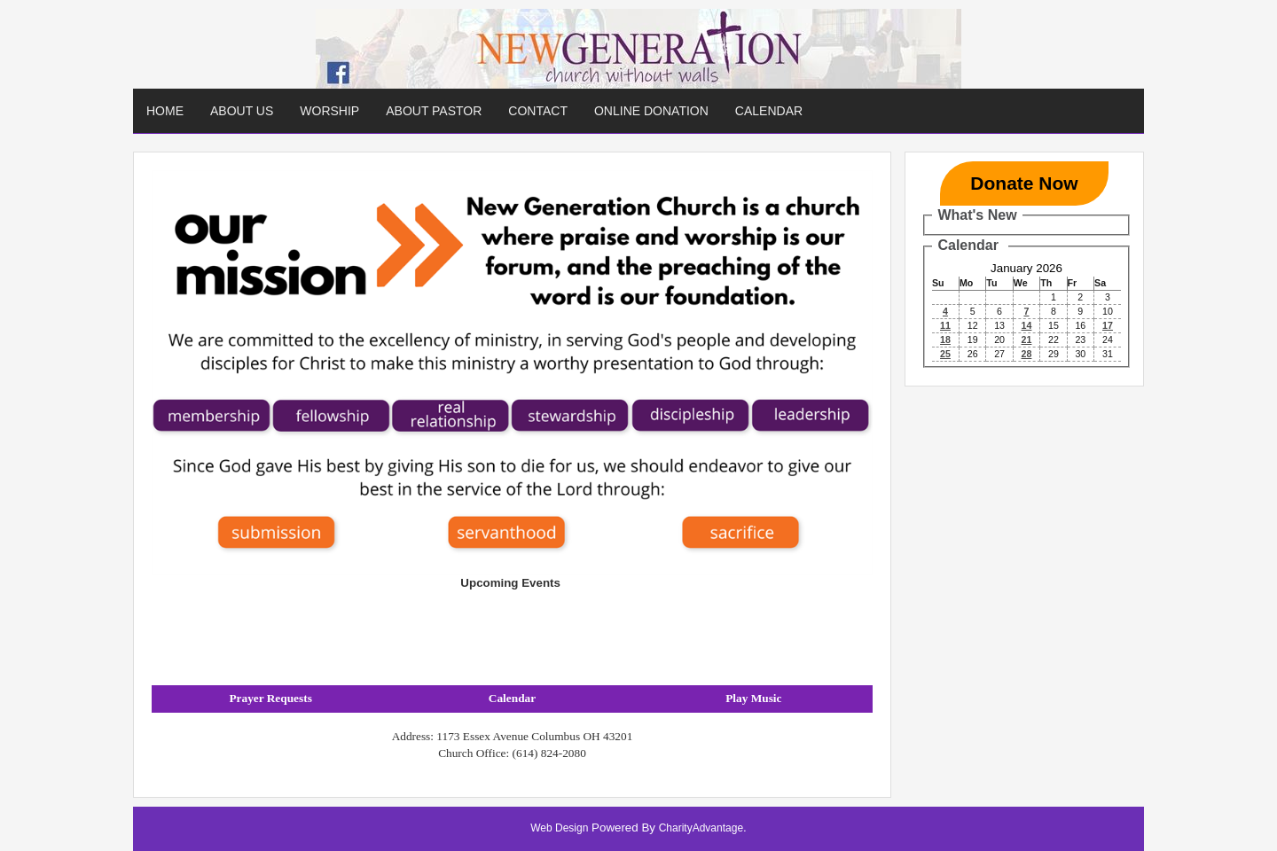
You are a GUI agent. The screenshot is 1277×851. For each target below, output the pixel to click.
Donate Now (1023, 183)
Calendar (769, 111)
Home (165, 111)
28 (1027, 353)
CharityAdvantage (701, 828)
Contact (538, 111)
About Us (241, 111)
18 (945, 339)
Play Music (753, 698)
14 (1027, 325)
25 (945, 353)
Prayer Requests (270, 698)
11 (945, 325)
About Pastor (434, 111)
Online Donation (651, 111)
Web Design (559, 828)
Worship (329, 111)
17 (1107, 325)
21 (1027, 339)
